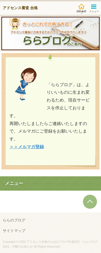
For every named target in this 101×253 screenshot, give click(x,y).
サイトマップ (14, 230)
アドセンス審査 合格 (20, 8)
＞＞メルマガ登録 (26, 146)
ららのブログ (14, 220)
